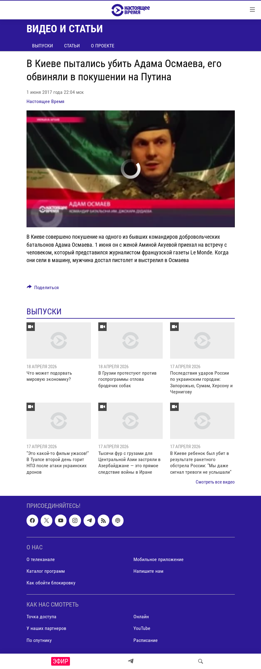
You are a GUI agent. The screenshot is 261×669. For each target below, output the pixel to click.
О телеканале (41, 559)
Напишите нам (148, 571)
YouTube (141, 628)
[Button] (43, 289)
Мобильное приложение (158, 559)
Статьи (72, 46)
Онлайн (141, 616)
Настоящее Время (45, 101)
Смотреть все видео (215, 482)
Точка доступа (41, 616)
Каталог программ (46, 571)
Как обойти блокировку (51, 583)
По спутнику (39, 640)
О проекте (102, 46)
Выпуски (42, 46)
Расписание (145, 640)
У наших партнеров (46, 628)
